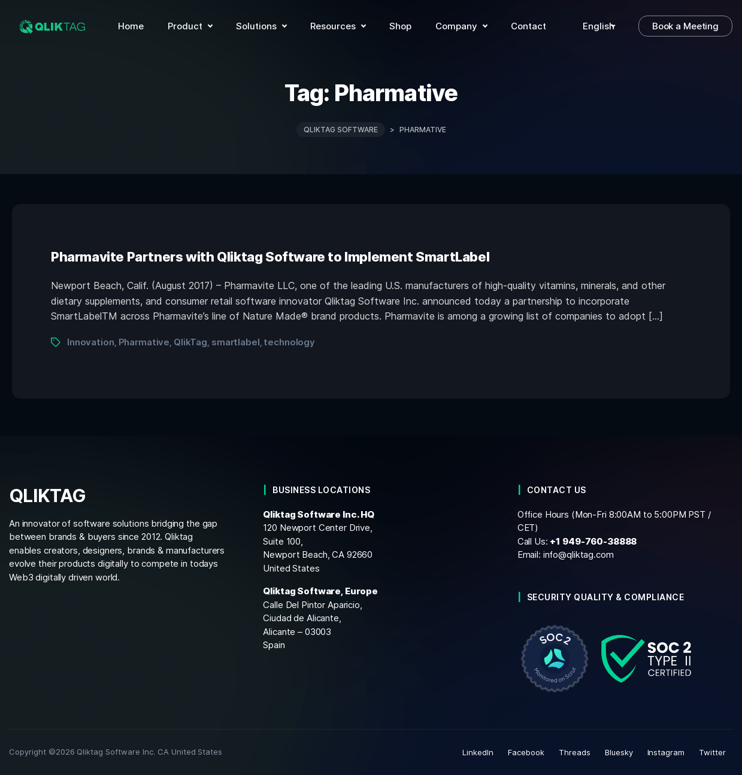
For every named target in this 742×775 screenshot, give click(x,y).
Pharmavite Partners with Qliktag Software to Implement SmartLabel (270, 257)
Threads (574, 752)
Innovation (90, 342)
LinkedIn (477, 752)
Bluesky (619, 752)
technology (289, 342)
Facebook (526, 752)
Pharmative (144, 342)
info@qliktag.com (578, 554)
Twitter (712, 752)
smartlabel (235, 342)
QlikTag (190, 342)
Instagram (666, 752)
